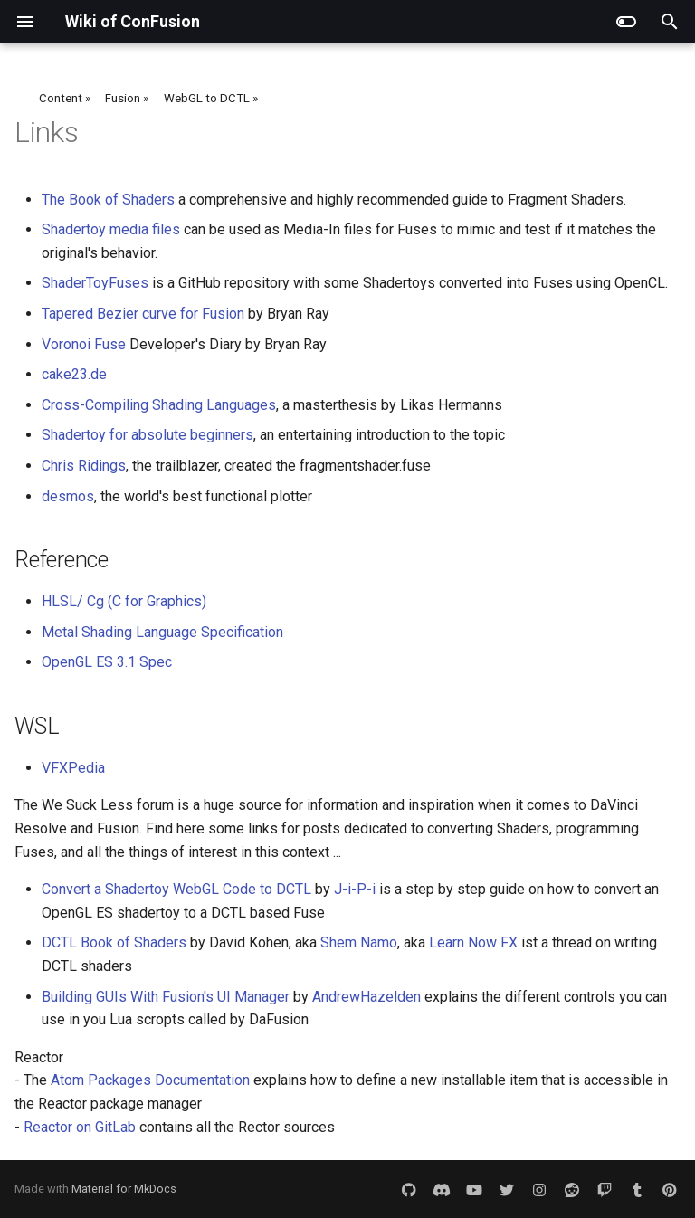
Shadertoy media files (111, 229)
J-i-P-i (355, 889)
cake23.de (74, 374)
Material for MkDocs (123, 1188)
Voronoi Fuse (84, 344)
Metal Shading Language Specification (162, 632)
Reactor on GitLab (80, 1127)
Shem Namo (358, 942)
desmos (68, 496)
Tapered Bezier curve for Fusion (143, 313)
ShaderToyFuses (95, 282)
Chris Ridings (84, 465)
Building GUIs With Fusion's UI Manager (166, 996)
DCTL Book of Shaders (114, 942)
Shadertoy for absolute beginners (147, 434)
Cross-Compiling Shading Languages (159, 405)
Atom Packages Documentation (150, 1080)
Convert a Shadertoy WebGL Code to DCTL (176, 889)
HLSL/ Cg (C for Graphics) (124, 601)
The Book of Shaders (108, 199)
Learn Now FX (473, 942)
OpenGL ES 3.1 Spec (107, 662)
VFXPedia (73, 767)
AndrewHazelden (366, 996)
